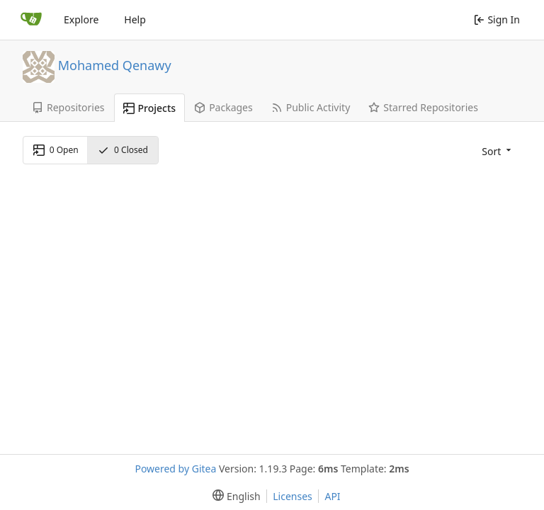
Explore (81, 19)
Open (56, 150)
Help (135, 19)
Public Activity (311, 107)
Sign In (497, 19)
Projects (149, 108)
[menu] (495, 150)
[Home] (31, 20)
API (332, 496)
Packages (223, 107)
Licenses (292, 496)
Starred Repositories (423, 107)
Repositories (68, 107)
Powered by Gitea (175, 468)
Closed (123, 150)
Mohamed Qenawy (114, 64)
